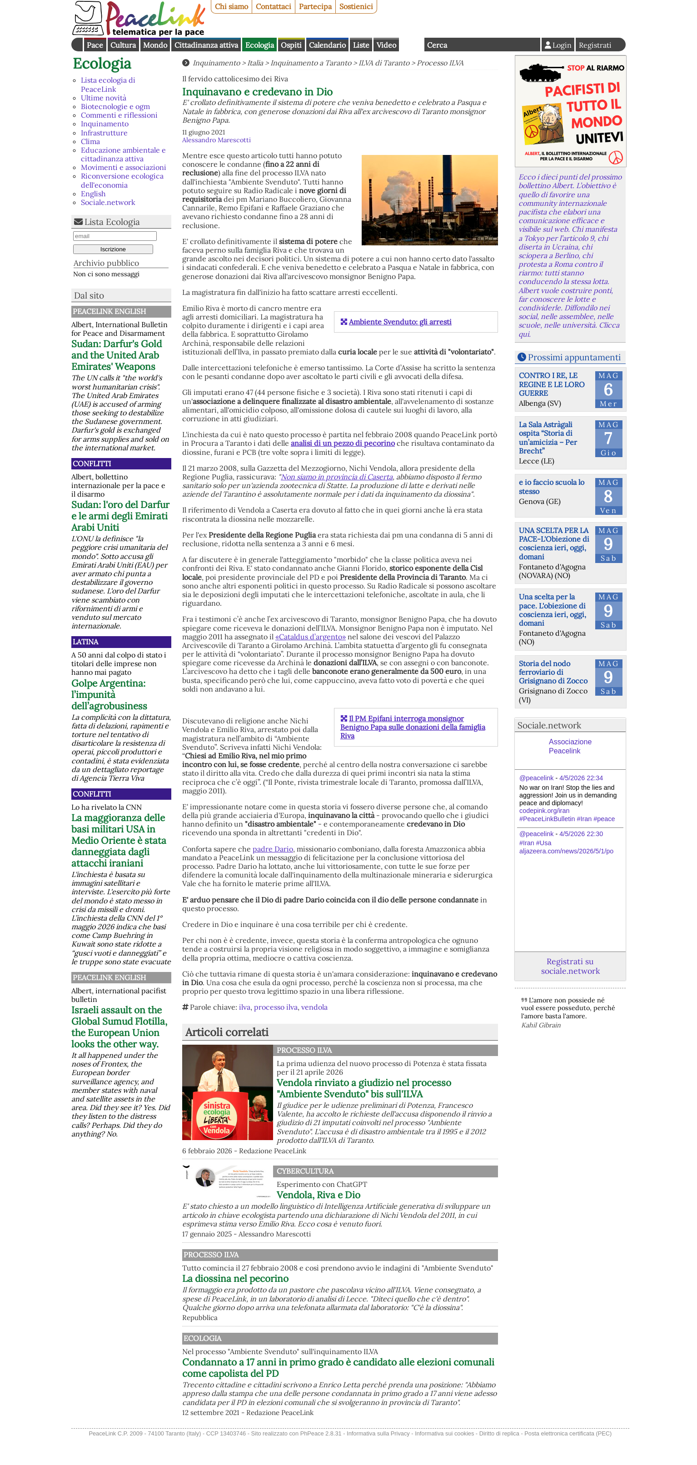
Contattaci (273, 6)
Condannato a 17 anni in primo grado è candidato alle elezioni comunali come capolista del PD (384, 1385)
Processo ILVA (440, 62)
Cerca (437, 45)
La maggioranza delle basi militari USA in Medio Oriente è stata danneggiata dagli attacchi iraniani (118, 840)
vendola (314, 1007)
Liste (361, 45)
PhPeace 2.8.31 (321, 1459)
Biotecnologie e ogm (115, 106)
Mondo (155, 45)
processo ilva (276, 1007)
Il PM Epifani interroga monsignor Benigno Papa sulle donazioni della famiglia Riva (412, 727)
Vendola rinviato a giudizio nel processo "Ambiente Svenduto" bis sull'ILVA (364, 1088)
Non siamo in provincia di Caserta (337, 476)
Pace (95, 45)
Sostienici (356, 6)
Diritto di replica (499, 1459)
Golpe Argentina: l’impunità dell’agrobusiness (109, 694)
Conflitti (92, 463)
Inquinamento (105, 123)
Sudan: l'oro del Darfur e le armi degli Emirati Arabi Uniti (120, 515)
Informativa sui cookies (444, 1459)
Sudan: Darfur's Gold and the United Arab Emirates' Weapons (116, 355)
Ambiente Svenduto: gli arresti (400, 321)
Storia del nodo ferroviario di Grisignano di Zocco (553, 672)
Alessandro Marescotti (216, 140)
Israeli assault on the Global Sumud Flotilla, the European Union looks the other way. (119, 1027)
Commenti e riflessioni (119, 115)
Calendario (327, 45)
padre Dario (273, 848)
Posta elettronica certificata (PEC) (568, 1459)
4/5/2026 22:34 (581, 778)
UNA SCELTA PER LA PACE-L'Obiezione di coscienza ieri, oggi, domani (554, 543)
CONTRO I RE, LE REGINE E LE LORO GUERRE (552, 384)
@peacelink (536, 778)
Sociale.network (108, 202)
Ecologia (259, 45)
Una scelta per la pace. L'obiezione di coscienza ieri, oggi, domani (552, 610)
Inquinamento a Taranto (310, 62)
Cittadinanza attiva (206, 45)
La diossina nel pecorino (330, 1287)
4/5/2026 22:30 (581, 833)
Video (386, 45)
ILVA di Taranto (383, 62)
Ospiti (291, 45)
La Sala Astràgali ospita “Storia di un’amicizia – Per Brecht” (548, 437)
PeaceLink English (109, 311)
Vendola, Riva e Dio (318, 1195)
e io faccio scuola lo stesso (551, 486)
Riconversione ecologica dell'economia (122, 180)
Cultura (123, 45)
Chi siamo (231, 6)
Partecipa (315, 6)
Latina (85, 641)
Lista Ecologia (112, 221)
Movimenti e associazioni (123, 167)
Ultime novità (103, 97)
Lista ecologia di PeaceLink (108, 84)
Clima (90, 141)
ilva (244, 1007)
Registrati (595, 45)
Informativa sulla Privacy (378, 1459)
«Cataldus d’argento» (310, 636)
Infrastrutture (104, 132)
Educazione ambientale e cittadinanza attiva (123, 154)
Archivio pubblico (106, 263)
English (411, 44)
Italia (255, 62)
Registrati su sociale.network (570, 966)
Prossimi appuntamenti (574, 357)
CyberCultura (305, 1171)
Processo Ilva (304, 1050)
